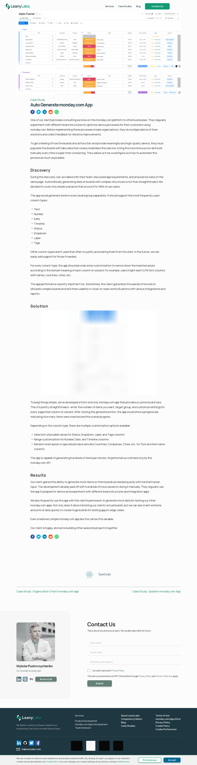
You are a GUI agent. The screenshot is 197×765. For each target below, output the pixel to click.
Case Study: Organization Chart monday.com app (47, 591)
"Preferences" (123, 761)
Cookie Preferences (166, 729)
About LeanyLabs (130, 715)
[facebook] (32, 112)
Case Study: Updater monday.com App (156, 591)
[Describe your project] (134, 661)
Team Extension (83, 727)
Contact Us (168, 6)
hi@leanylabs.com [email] (28, 749)
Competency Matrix (131, 719)
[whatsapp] (56, 112)
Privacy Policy (117, 670)
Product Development (86, 720)
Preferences (150, 760)
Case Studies (136, 6)
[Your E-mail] (134, 652)
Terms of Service (164, 676)
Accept (172, 760)
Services (120, 6)
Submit (99, 683)
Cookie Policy (163, 725)
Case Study (37, 100)
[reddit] (50, 112)
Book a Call (46, 679)
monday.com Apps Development (91, 724)
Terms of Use (163, 715)
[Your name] (134, 643)
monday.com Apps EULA (168, 719)
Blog (149, 6)
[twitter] (38, 112)
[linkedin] (44, 112)
